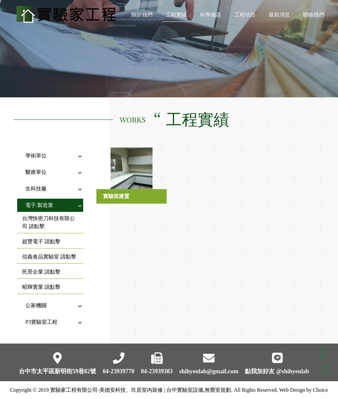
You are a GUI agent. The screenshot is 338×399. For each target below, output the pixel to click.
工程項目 (244, 17)
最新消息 (279, 17)
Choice (320, 390)
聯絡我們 (313, 17)
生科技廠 (36, 183)
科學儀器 (210, 17)
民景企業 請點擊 (41, 266)
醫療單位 (36, 167)
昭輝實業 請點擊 (41, 281)
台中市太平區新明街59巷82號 (57, 371)
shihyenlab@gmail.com (208, 371)
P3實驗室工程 (41, 316)
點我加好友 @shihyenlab (277, 371)
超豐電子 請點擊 (41, 236)
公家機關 (36, 300)
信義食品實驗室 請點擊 (49, 251)
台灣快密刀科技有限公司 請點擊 (48, 217)
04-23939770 (118, 371)
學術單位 (36, 150)
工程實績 (176, 17)
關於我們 (141, 17)
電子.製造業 (39, 200)
